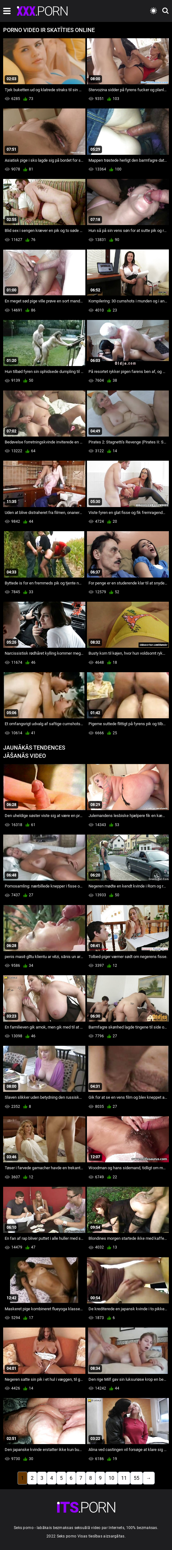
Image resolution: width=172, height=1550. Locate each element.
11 (124, 1478)
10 (111, 1478)
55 (136, 1478)
